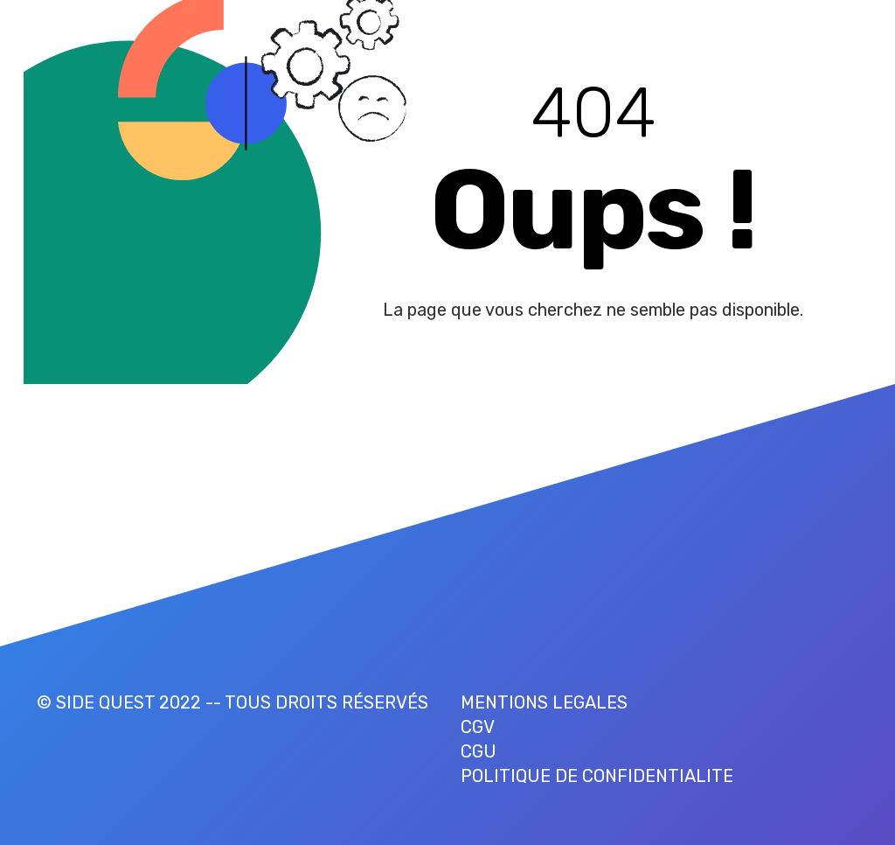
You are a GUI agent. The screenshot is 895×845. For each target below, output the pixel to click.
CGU (478, 751)
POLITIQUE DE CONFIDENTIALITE (597, 775)
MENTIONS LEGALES (544, 702)
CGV (478, 726)
